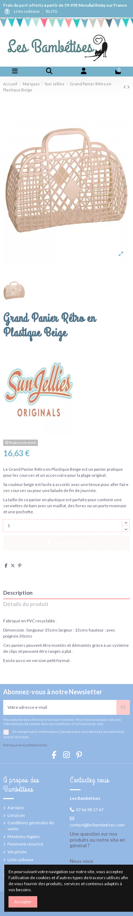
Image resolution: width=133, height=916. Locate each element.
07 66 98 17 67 (90, 809)
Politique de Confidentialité (25, 745)
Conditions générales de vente (30, 825)
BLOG (51, 11)
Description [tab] (18, 593)
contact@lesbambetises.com (97, 824)
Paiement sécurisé (25, 844)
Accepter (23, 901)
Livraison (16, 815)
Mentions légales (23, 836)
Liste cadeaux (27, 11)
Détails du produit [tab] (26, 604)
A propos (15, 807)
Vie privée (17, 851)
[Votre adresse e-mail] (60, 707)
